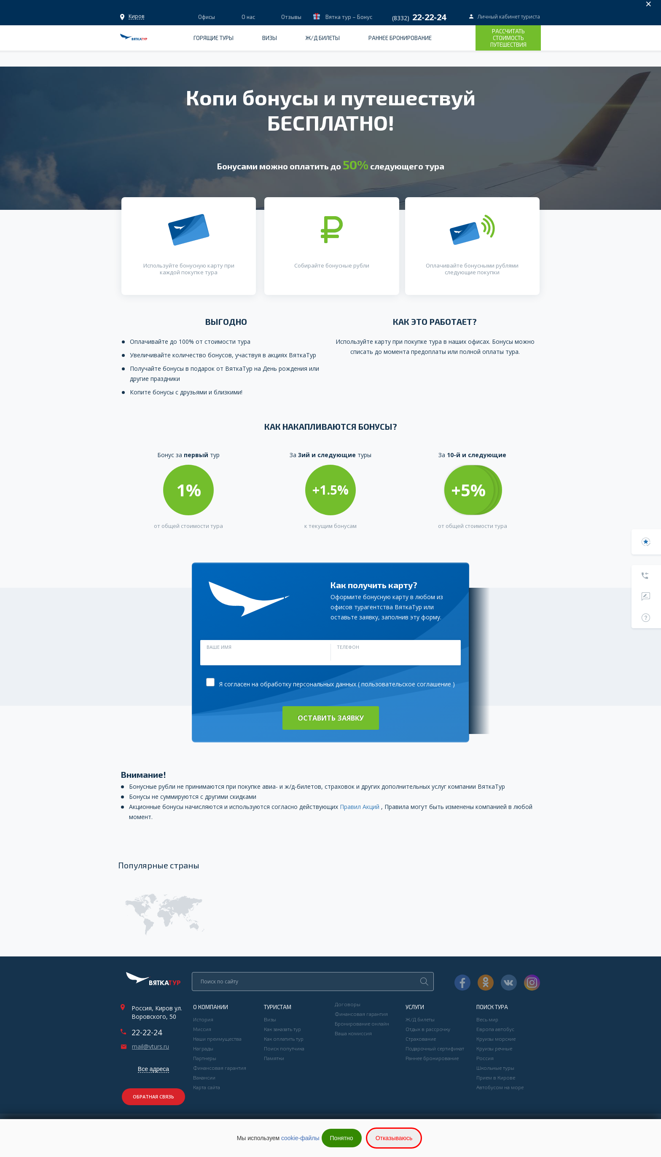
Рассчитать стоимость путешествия (508, 38)
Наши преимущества (217, 1039)
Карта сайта (206, 1087)
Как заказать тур (282, 1029)
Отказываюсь (394, 1138)
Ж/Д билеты (323, 38)
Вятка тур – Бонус (348, 16)
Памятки (274, 1058)
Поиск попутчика (284, 1048)
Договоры (347, 1004)
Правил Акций (360, 807)
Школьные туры (495, 1068)
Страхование (421, 1039)
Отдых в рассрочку (428, 1029)
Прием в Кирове (495, 1077)
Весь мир (487, 1019)
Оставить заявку (331, 718)
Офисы (136, 16)
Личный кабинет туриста (509, 16)
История (203, 1019)
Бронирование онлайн (362, 1023)
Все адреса (153, 1069)
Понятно (341, 1138)
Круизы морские (496, 1039)
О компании (210, 1007)
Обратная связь (153, 1096)
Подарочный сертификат (435, 1048)
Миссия (202, 1029)
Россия (485, 1058)
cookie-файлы (300, 1138)
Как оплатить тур (284, 1039)
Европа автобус (495, 1029)
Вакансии (204, 1077)
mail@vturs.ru (150, 1047)
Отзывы (291, 16)
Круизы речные (494, 1048)
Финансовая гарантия (219, 1068)
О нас (248, 16)
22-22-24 (147, 1032)
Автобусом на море (500, 1087)
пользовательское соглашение (406, 684)
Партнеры (204, 1058)
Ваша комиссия (353, 1033)
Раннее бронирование (400, 38)
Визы (269, 38)
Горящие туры (213, 38)
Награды (203, 1048)
